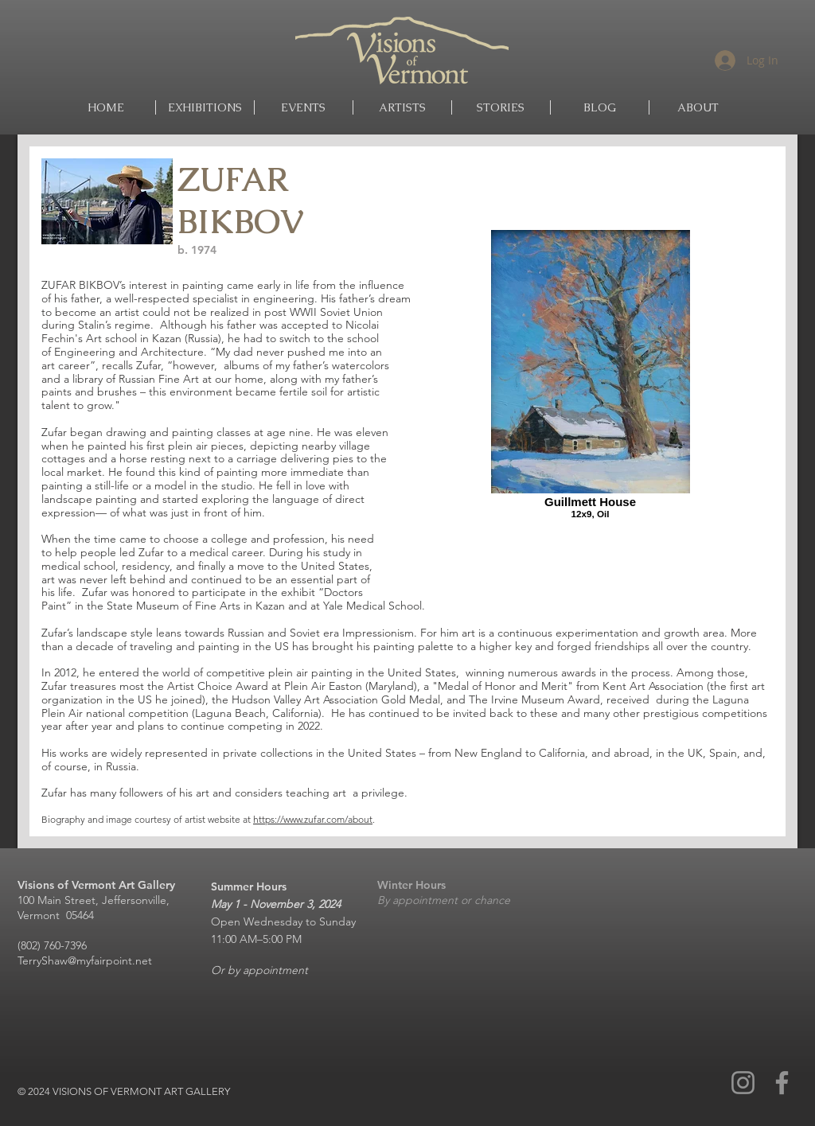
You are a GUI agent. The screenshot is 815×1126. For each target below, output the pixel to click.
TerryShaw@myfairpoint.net (85, 960)
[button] (402, 107)
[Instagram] (742, 1082)
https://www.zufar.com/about (312, 819)
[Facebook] (781, 1082)
